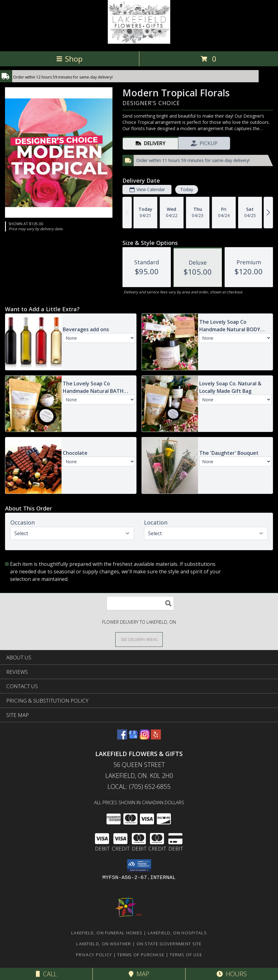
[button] (139, 865)
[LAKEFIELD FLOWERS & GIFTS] (139, 42)
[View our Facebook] (122, 737)
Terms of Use (186, 954)
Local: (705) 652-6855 (139, 786)
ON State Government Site (169, 944)
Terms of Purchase (140, 954)
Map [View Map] (139, 974)
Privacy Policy (94, 954)
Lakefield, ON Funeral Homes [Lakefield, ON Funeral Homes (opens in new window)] (106, 933)
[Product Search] (140, 603)
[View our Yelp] (156, 737)
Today (186, 189)
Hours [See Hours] (231, 974)
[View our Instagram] (145, 737)
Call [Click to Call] (46, 974)
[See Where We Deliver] (139, 639)
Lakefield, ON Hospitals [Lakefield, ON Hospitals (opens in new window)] (177, 933)
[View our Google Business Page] (133, 737)
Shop (69, 58)
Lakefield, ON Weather (103, 944)
